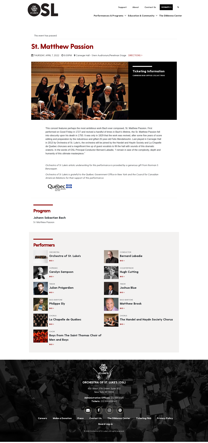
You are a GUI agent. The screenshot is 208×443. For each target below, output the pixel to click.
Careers (42, 419)
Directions (134, 56)
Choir (52, 333)
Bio (50, 262)
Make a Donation (62, 419)
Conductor (125, 253)
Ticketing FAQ (143, 419)
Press (80, 419)
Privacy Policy (165, 419)
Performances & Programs (110, 17)
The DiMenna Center (170, 16)
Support (122, 7)
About (135, 7)
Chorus (52, 317)
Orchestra (54, 253)
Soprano (53, 269)
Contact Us (150, 7)
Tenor (52, 285)
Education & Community (143, 17)
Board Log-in (105, 425)
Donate (165, 7)
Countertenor (126, 269)
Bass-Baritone (55, 301)
